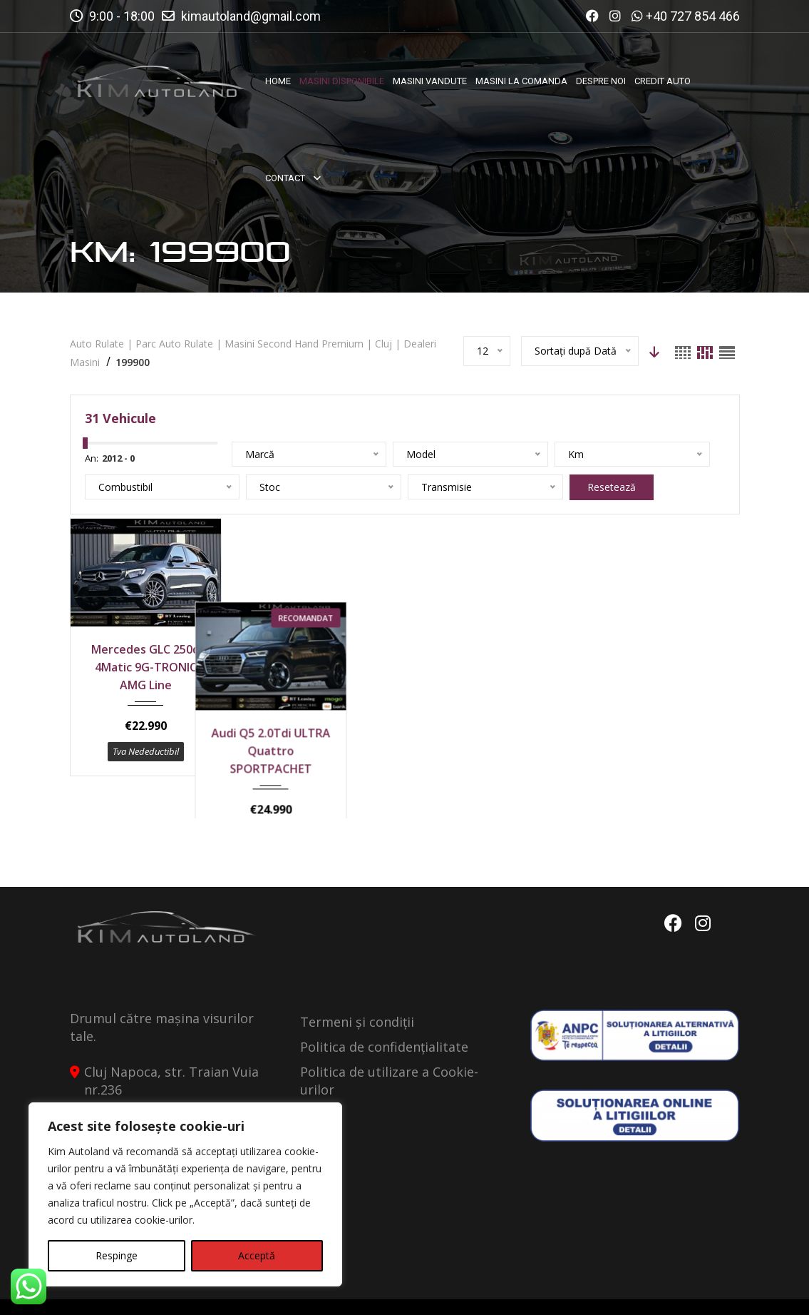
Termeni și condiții (357, 983)
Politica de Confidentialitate (591, 1291)
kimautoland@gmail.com (251, 16)
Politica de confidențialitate (384, 1008)
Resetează (611, 487)
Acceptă (256, 1255)
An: (91, 458)
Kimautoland (216, 1291)
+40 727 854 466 (693, 16)
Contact (712, 1291)
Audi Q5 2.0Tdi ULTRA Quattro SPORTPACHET (318, 667)
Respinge (117, 1255)
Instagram (703, 885)
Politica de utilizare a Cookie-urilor (389, 1042)
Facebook (673, 885)
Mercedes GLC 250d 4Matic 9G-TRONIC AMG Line (145, 667)
